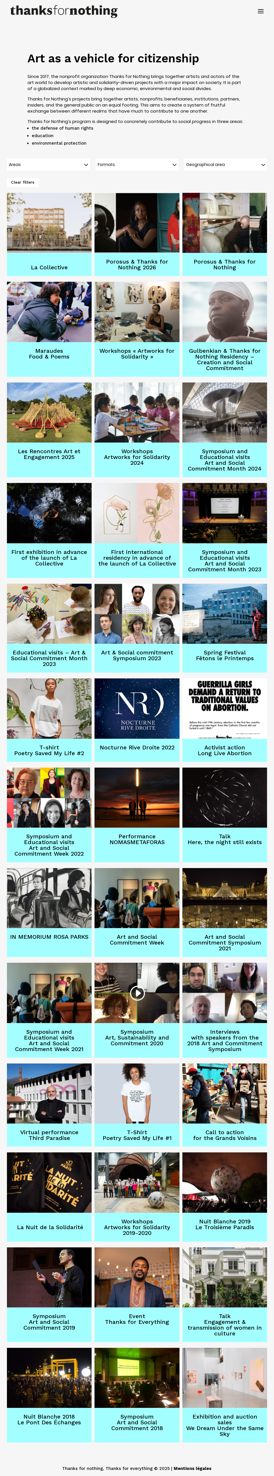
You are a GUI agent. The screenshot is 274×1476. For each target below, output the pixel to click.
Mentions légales (193, 1468)
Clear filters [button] (22, 182)
